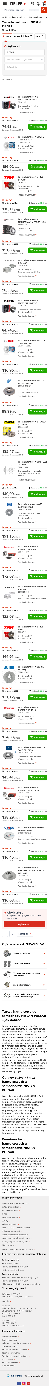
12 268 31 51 (15, 1294)
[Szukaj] (44, 10)
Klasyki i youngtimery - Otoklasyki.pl (18, 1249)
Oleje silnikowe (9, 1346)
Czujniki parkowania (12, 1353)
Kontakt (6, 1301)
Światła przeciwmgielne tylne (16, 1356)
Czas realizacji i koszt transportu (17, 1227)
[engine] (24, 67)
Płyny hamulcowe (10, 1337)
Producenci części (11, 1210)
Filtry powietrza (10, 1366)
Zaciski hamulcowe (11, 1340)
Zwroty (6, 1221)
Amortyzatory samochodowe (15, 1350)
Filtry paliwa (8, 1359)
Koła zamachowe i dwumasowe (16, 1343)
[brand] (24, 52)
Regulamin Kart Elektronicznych (17, 1238)
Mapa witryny (9, 1245)
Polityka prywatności (12, 1231)
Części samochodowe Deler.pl (13, 17)
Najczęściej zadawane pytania (16, 1241)
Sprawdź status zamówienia (15, 1203)
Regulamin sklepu (11, 1217)
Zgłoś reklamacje (10, 1224)
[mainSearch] (15, 10)
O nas (5, 1214)
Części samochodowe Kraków (16, 1234)
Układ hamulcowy (35, 17)
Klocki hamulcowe (11, 1362)
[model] (24, 59)
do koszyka (37, 126)
